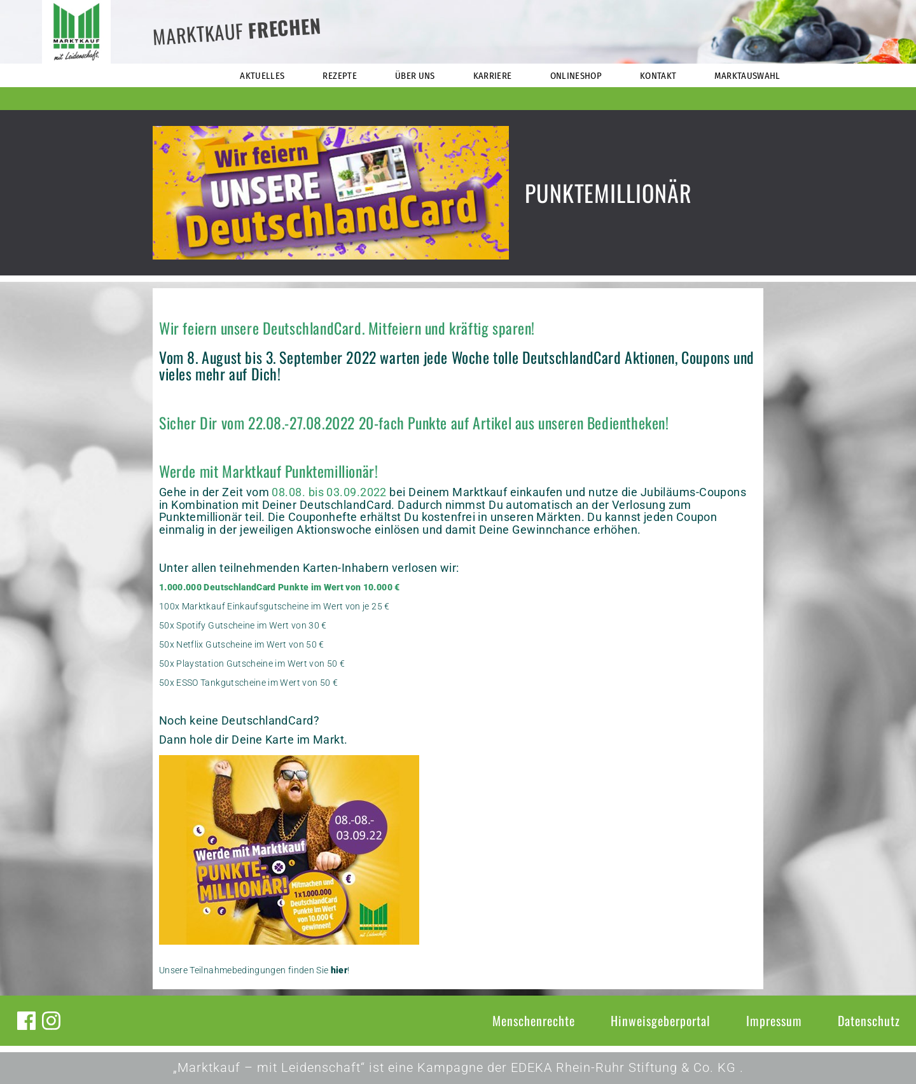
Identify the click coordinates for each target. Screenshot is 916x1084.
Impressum (774, 1020)
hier (339, 970)
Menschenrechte (533, 1020)
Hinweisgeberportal (661, 1020)
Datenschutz (869, 1020)
